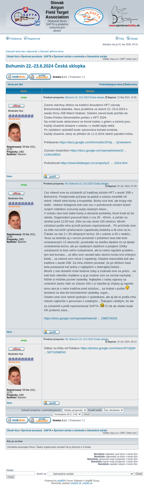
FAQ (120, 38)
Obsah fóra (13, 56)
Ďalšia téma (130, 84)
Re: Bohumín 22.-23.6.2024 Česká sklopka (87, 183)
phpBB (60, 480)
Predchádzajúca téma (110, 84)
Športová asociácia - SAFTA (36, 56)
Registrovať (32, 38)
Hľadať (132, 38)
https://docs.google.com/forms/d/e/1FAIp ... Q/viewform (95, 142)
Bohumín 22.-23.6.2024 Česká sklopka (45, 65)
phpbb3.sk (76, 483)
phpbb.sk (87, 483)
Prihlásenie (14, 38)
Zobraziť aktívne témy (51, 51)
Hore (9, 176)
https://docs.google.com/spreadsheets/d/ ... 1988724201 (80, 318)
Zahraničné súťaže (97, 56)
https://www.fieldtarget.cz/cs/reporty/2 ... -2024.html (94, 163)
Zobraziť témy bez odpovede (21, 51)
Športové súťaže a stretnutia (69, 56)
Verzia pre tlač (15, 84)
